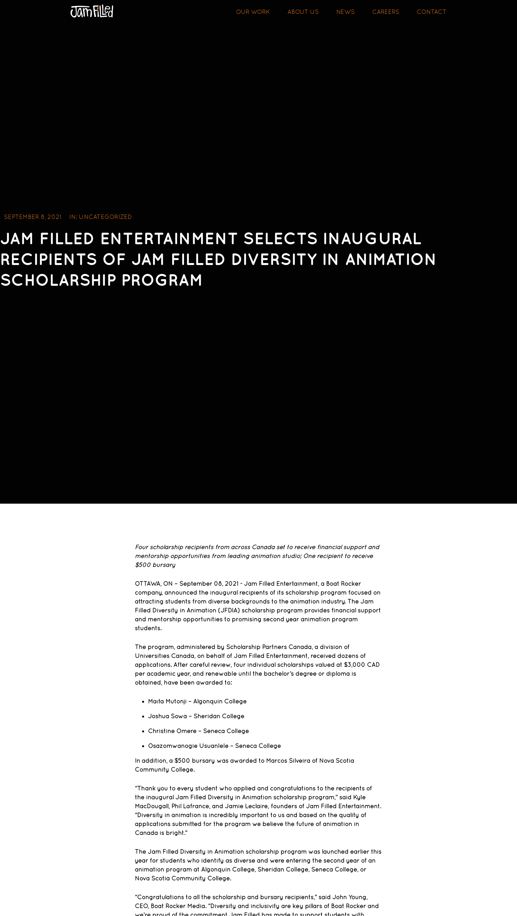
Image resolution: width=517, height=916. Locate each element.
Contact (431, 11)
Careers (385, 11)
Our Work (253, 11)
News (345, 11)
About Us (303, 11)
